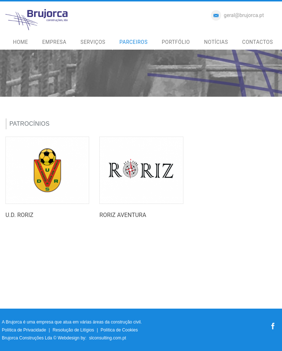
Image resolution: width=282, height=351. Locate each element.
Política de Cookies (119, 330)
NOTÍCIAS (216, 42)
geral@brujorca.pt (244, 15)
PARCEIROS (134, 42)
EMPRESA (54, 42)
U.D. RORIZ (19, 215)
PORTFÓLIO (176, 42)
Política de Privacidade (24, 330)
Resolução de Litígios (73, 330)
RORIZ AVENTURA (122, 215)
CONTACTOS (257, 42)
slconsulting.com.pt (107, 337)
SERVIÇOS (92, 42)
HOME (20, 42)
